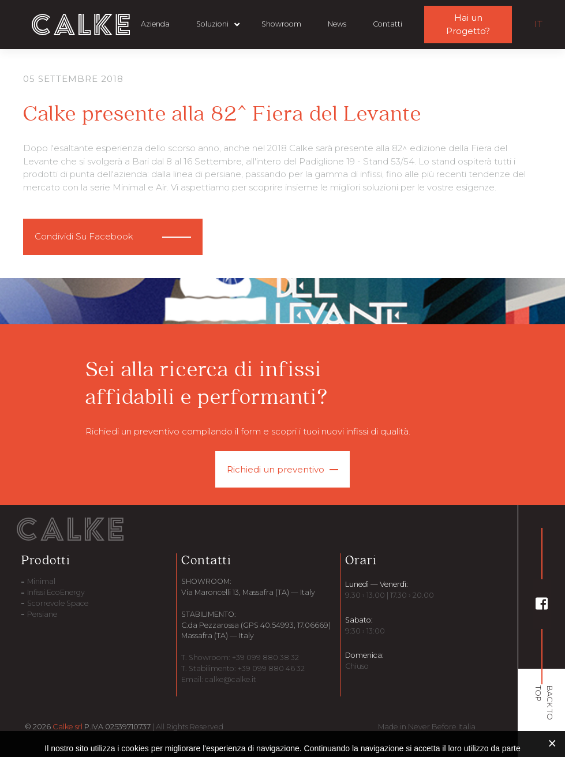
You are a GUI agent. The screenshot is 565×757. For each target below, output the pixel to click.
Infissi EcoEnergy (56, 592)
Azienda (155, 24)
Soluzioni (212, 24)
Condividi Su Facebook (84, 236)
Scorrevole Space (57, 603)
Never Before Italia (442, 726)
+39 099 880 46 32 (270, 668)
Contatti (387, 24)
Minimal (41, 581)
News (337, 24)
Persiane (42, 614)
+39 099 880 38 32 (264, 657)
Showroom (281, 24)
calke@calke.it (230, 679)
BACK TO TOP (544, 702)
